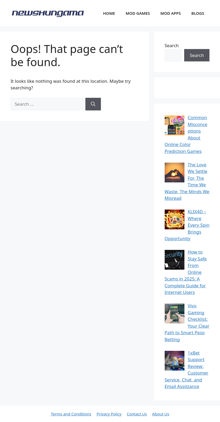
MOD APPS (170, 13)
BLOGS (197, 13)
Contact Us (137, 413)
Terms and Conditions (71, 413)
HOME (109, 13)
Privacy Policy (108, 413)
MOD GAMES (138, 13)
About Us (160, 413)
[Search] (93, 104)
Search (172, 45)
